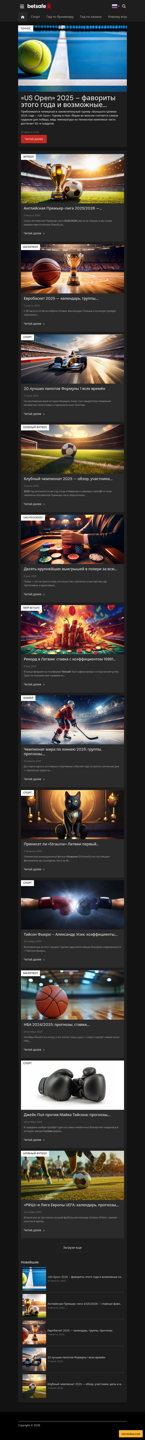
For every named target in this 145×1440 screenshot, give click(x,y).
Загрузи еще (72, 1248)
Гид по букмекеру (60, 17)
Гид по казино (91, 17)
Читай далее (34, 139)
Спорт (35, 17)
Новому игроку (120, 17)
